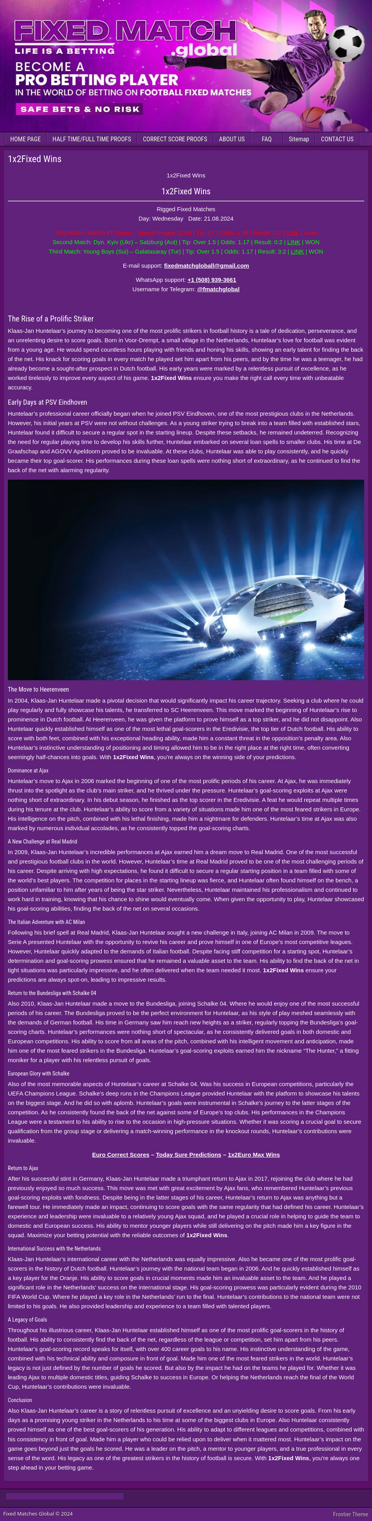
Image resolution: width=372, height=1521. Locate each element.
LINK (292, 232)
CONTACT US (337, 139)
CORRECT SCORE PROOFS (175, 139)
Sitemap (299, 139)
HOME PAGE (25, 139)
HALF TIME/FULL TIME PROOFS (92, 139)
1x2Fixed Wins (35, 158)
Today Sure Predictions (188, 1154)
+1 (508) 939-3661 (211, 279)
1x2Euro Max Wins (254, 1154)
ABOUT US (232, 139)
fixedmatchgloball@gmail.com (206, 265)
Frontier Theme (350, 1514)
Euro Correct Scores (120, 1154)
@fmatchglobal (218, 289)
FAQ (267, 139)
